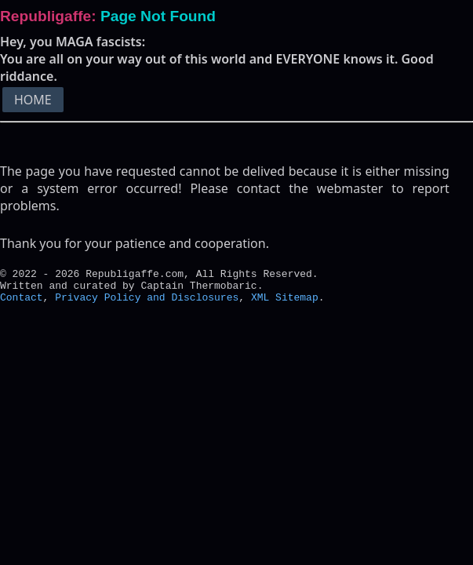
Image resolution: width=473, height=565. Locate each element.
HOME (33, 99)
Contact (21, 304)
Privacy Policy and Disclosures (146, 304)
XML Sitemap (284, 304)
